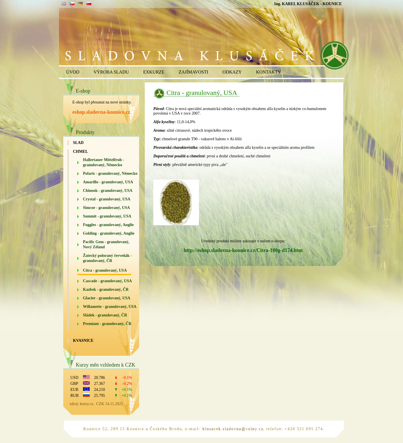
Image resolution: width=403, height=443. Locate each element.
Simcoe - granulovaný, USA (106, 208)
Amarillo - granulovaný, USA (108, 182)
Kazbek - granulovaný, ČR (106, 289)
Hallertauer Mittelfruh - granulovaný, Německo (103, 162)
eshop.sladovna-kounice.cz (101, 112)
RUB (74, 395)
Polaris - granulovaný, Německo (110, 173)
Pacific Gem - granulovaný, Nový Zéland (106, 244)
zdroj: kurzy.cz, (83, 404)
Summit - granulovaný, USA (107, 216)
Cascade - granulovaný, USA (107, 281)
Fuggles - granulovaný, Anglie (108, 225)
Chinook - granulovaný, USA (108, 190)
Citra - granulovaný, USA (105, 270)
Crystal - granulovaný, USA (106, 199)
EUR (74, 389)
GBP (74, 383)
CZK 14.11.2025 (109, 404)
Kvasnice (83, 340)
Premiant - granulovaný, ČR (107, 324)
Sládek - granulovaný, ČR (105, 315)
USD (74, 377)
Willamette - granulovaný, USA (110, 306)
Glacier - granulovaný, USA (106, 298)
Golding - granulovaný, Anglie (108, 233)
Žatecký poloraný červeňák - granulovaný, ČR (107, 258)
